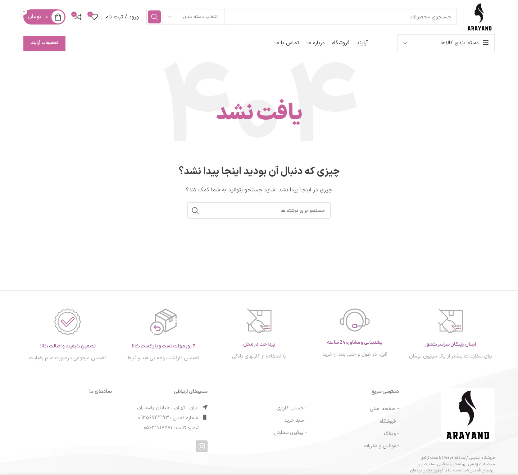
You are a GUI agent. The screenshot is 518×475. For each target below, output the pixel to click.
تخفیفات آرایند (44, 46)
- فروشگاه (389, 425)
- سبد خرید (295, 424)
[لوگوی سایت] (478, 18)
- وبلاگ (391, 437)
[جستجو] (300, 18)
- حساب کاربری (291, 412)
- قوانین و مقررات (381, 449)
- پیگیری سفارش (290, 436)
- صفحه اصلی (384, 412)
